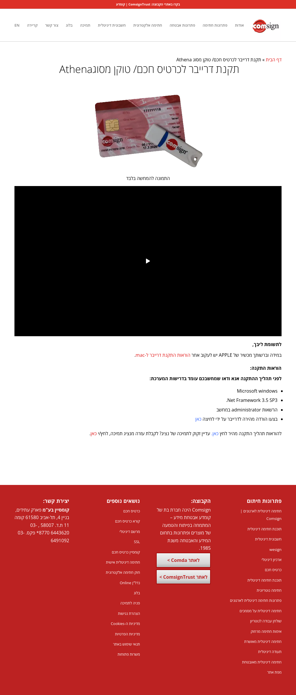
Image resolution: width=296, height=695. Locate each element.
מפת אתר (274, 672)
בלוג (137, 592)
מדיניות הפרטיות (127, 634)
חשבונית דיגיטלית (268, 539)
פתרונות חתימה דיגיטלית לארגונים (256, 600)
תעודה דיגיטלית (270, 651)
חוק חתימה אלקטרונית (123, 572)
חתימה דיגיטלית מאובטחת (262, 662)
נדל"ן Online (130, 582)
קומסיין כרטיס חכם (126, 552)
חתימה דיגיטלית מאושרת (263, 641)
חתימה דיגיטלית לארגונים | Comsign (261, 514)
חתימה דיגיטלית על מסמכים (261, 610)
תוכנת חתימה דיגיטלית (264, 529)
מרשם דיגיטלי (129, 531)
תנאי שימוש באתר (126, 644)
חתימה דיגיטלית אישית (123, 562)
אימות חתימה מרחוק (266, 631)
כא (216, 433)
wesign (275, 549)
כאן (198, 419)
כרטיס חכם (273, 569)
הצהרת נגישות (129, 613)
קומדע (120, 4)
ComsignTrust (139, 4)
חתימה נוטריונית (269, 590)
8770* (42, 532)
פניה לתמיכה (130, 603)
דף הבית (274, 59)
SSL (137, 541)
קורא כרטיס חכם (127, 521)
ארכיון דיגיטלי (272, 559)
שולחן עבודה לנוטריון (266, 621)
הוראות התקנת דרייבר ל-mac (163, 355)
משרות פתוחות (129, 654)
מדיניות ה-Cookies (125, 623)
